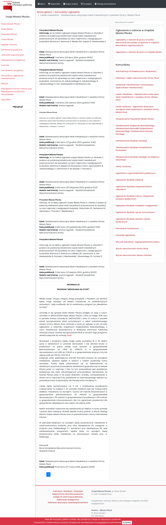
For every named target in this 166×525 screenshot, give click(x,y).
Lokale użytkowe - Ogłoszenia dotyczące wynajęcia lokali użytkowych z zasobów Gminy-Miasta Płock (138, 109)
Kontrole (5, 65)
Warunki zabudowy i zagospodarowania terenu (138, 242)
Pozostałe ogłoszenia (125, 235)
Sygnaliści (6, 99)
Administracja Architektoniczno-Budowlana (136, 71)
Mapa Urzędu (70, 4)
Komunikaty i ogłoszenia (67, 12)
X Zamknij (127, 522)
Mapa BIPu (54, 4)
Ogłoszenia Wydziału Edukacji (129, 180)
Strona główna (44, 12)
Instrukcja (57, 491)
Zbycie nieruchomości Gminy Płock (132, 248)
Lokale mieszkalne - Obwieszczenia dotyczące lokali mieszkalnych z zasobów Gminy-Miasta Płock (137, 97)
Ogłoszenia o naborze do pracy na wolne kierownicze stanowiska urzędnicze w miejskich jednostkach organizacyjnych (137, 42)
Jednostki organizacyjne (12, 55)
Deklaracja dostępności (68, 499)
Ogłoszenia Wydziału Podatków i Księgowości (137, 205)
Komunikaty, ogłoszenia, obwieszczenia (12, 77)
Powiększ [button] (86, 4)
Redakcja (68, 491)
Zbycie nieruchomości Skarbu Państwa (134, 255)
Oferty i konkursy (123, 166)
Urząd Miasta (7, 39)
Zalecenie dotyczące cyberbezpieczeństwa (68, 502)
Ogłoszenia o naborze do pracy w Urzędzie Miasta (139, 52)
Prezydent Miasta (9, 34)
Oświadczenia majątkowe (13, 60)
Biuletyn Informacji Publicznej (17, 6)
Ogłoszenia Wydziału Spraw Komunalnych (135, 212)
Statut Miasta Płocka (10, 24)
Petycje (4, 83)
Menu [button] (41, 4)
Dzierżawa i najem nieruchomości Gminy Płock (137, 78)
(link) (69, 335)
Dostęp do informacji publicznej (68, 497)
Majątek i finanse (9, 44)
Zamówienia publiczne (11, 49)
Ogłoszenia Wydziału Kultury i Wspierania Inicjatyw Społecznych (135, 197)
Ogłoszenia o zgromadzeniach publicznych (136, 173)
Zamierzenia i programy (12, 70)
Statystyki (78, 491)
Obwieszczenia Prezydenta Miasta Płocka (135, 119)
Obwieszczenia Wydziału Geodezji (131, 140)
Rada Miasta (7, 29)
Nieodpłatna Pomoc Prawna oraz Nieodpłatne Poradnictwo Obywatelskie (16, 91)
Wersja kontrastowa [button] (105, 4)
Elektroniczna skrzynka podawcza (67, 494)
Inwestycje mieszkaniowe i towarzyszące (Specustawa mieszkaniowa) (134, 86)
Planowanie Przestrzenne (127, 228)
